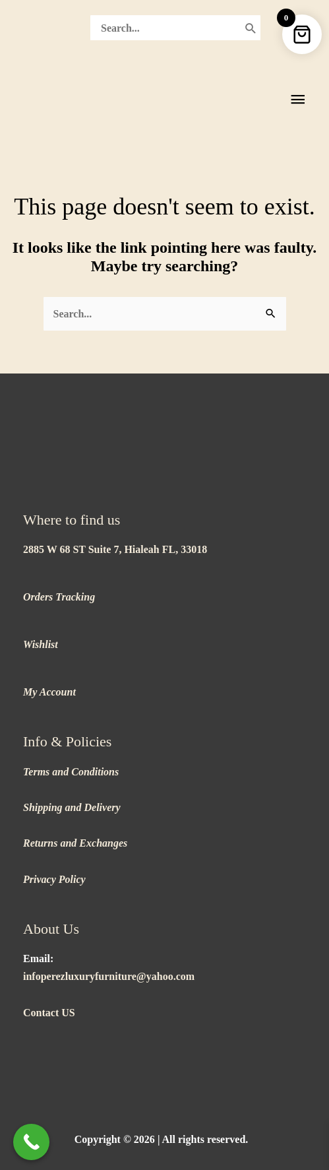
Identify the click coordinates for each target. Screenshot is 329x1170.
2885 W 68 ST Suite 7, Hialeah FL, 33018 (115, 549)
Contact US (49, 1012)
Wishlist (40, 644)
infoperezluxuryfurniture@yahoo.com (108, 976)
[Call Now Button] (31, 1142)
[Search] (250, 27)
